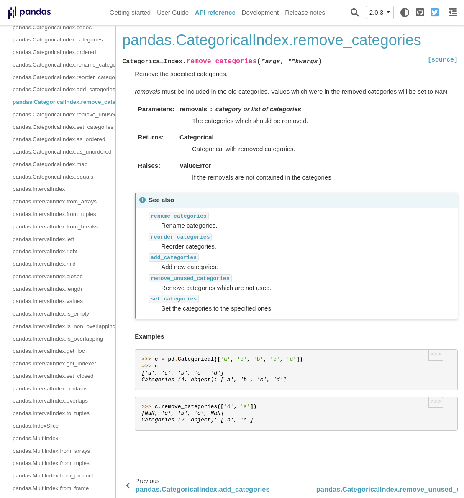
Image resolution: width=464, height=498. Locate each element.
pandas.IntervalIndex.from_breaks (55, 226)
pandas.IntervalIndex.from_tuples (54, 214)
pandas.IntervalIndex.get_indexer (54, 363)
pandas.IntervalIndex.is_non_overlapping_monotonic (64, 326)
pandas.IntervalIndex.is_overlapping (58, 339)
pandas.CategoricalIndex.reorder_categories (64, 77)
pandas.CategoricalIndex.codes (52, 27)
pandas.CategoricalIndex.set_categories (63, 127)
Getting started (130, 12)
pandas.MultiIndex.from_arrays (51, 451)
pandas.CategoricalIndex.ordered (54, 52)
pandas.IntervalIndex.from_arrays (55, 201)
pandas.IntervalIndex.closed (48, 276)
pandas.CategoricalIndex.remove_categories (64, 102)
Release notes (305, 12)
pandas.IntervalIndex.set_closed (53, 376)
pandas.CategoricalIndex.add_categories (64, 89)
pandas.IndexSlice (36, 426)
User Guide (173, 12)
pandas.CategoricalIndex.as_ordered (59, 139)
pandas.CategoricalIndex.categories (58, 39)
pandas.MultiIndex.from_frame (51, 488)
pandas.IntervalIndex (39, 189)
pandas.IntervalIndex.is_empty (51, 314)
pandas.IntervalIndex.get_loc (49, 351)
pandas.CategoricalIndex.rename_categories (64, 65)
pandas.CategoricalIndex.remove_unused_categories (64, 114)
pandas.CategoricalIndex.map (50, 164)
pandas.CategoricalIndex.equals (53, 177)
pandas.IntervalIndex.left (43, 239)
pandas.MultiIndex (36, 438)
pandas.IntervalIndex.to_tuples (51, 413)
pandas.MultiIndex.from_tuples (51, 463)
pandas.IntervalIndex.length (47, 289)
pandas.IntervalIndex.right (45, 251)
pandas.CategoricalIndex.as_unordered (62, 152)
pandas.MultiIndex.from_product (53, 475)
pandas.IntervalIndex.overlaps (50, 401)
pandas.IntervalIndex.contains (50, 388)
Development (260, 12)
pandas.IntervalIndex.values (48, 301)
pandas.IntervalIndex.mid (44, 264)
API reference (215, 12)
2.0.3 (377, 12)
